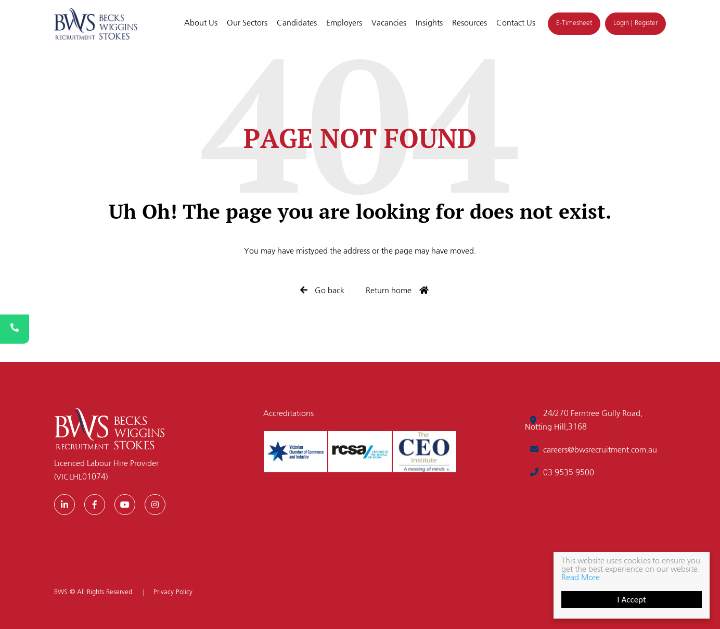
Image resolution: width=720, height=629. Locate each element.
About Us (200, 23)
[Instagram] (155, 504)
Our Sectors (247, 23)
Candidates (297, 23)
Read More (580, 578)
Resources (469, 23)
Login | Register (635, 23)
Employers (344, 23)
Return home (389, 291)
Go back (328, 291)
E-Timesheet (574, 23)
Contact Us (515, 23)
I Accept (632, 599)
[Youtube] (124, 504)
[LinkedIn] (64, 504)
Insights (429, 23)
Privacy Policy (172, 592)
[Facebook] (94, 504)
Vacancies (388, 23)
